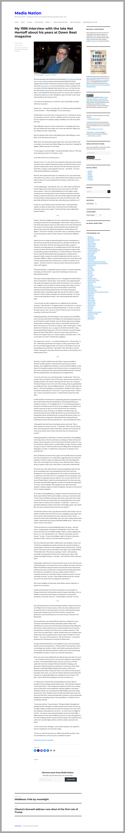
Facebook (90, 171)
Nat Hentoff (18, 49)
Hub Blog (90, 266)
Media (20, 45)
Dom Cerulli (18, 47)
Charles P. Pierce (92, 243)
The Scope (90, 308)
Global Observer (92, 265)
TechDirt (90, 310)
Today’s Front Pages (93, 313)
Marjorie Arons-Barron (94, 280)
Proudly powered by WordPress (31, 826)
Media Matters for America (94, 287)
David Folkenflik (92, 258)
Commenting (39, 22)
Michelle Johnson (92, 290)
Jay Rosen (90, 271)
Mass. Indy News (75, 22)
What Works (91, 319)
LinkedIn (90, 177)
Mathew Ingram (92, 282)
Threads (90, 174)
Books (48, 22)
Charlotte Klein (91, 246)
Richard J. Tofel (91, 303)
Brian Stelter (91, 241)
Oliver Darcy (91, 297)
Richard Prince (91, 305)
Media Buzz (91, 285)
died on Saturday (70, 79)
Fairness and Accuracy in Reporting (97, 261)
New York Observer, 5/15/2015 (95, 129)
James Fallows (91, 270)
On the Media (91, 298)
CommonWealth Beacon (94, 250)
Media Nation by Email (90, 22)
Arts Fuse (90, 236)
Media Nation (28, 13)
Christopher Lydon (92, 248)
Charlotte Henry (92, 245)
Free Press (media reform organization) (98, 263)
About (23, 22)
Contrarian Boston (92, 251)
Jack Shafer (90, 268)
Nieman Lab (91, 295)
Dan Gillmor (91, 255)
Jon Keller (90, 277)
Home (17, 22)
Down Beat (24, 47)
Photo (41, 75)
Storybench (91, 307)
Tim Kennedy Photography (94, 312)
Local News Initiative (102, 85)
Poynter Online (91, 302)
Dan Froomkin (91, 253)
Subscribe (71, 779)
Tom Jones (90, 315)
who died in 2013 (46, 86)
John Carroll (91, 275)
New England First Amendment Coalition (98, 292)
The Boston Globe (91, 86)
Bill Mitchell (91, 238)
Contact (29, 22)
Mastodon (90, 176)
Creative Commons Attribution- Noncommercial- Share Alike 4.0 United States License (97, 99)
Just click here (94, 41)
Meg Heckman (91, 288)
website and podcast (91, 78)
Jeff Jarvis (90, 273)
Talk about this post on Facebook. (43, 740)
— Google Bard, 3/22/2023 (93, 119)
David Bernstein (92, 256)
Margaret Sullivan (92, 278)
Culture (17, 45)
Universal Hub (91, 317)
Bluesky (90, 172)
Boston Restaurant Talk (94, 240)
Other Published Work (60, 22)
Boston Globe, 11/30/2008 (94, 135)
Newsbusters (91, 293)
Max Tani (90, 283)
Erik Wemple (91, 260)
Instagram (90, 179)
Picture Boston (91, 300)
